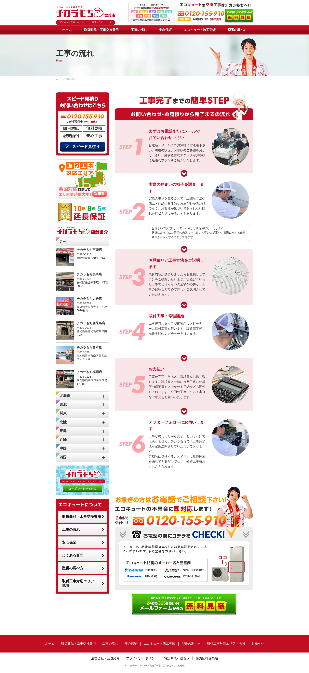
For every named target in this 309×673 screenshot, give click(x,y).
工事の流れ (139, 30)
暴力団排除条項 (207, 658)
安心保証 (165, 30)
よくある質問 (72, 555)
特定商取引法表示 (176, 658)
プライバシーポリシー (142, 658)
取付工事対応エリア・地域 (80, 583)
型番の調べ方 (237, 30)
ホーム (67, 30)
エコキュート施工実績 (200, 30)
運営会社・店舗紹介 (105, 658)
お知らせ (257, 643)
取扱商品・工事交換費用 (101, 30)
